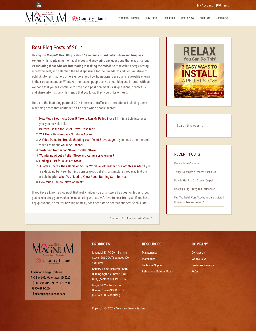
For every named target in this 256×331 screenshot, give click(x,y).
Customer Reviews (203, 265)
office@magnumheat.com (50, 294)
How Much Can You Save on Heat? (61, 182)
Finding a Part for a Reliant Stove (60, 161)
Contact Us (198, 252)
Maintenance (150, 252)
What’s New (199, 259)
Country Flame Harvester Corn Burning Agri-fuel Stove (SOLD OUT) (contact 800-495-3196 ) (110, 274)
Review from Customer (187, 163)
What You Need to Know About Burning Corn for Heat (93, 177)
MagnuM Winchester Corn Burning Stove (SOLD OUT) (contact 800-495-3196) (108, 290)
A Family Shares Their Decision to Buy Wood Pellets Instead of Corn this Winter (91, 166)
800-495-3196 (43, 283)
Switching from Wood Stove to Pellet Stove (67, 150)
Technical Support (152, 265)
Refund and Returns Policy (158, 271)
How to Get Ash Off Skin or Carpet (193, 180)
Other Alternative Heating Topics (135, 218)
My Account (205, 5)
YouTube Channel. (72, 145)
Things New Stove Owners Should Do (195, 172)
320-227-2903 (63, 283)
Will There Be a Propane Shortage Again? (65, 134)
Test (53, 249)
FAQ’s (195, 271)
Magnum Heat (66, 18)
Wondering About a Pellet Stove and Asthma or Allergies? (76, 155)
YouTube (44, 3)
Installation (149, 259)
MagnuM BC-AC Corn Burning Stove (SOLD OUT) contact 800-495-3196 (111, 257)
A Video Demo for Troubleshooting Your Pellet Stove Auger (78, 140)
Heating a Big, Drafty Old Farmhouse (194, 189)
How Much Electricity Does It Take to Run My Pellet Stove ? (77, 118)
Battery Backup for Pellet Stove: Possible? (67, 129)
